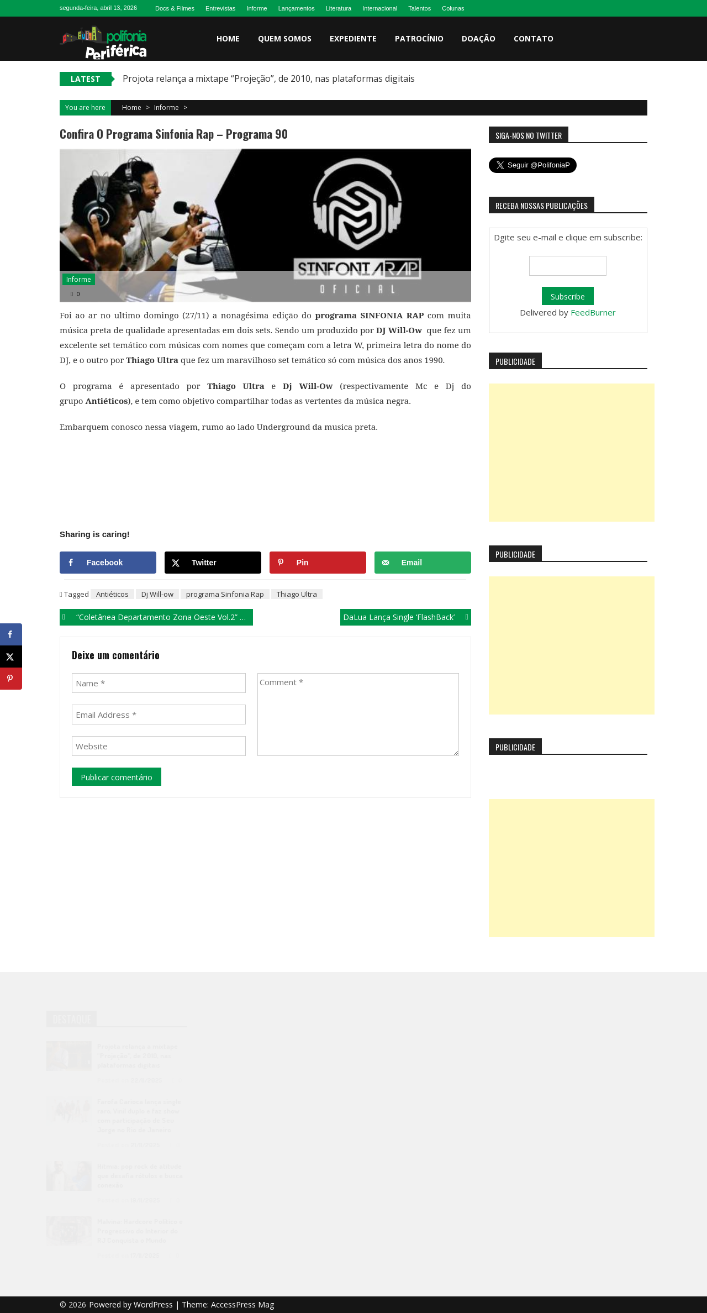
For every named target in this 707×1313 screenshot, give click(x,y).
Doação (478, 38)
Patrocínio (419, 38)
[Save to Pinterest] (318, 563)
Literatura (338, 8)
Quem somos (285, 38)
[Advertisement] (572, 453)
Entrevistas (220, 8)
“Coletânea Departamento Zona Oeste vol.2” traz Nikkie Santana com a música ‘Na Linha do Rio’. (164, 617)
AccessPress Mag (242, 1304)
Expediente (353, 38)
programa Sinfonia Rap (225, 594)
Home (228, 38)
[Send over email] (422, 563)
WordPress (154, 1304)
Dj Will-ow (157, 594)
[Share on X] (213, 563)
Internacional (379, 8)
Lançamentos (296, 8)
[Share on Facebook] (108, 563)
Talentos (419, 8)
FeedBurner (593, 312)
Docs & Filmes (174, 8)
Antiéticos (112, 594)
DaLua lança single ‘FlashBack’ (399, 617)
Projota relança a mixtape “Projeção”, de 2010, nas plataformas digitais (269, 78)
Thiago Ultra (297, 594)
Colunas (453, 8)
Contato (533, 38)
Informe (256, 8)
